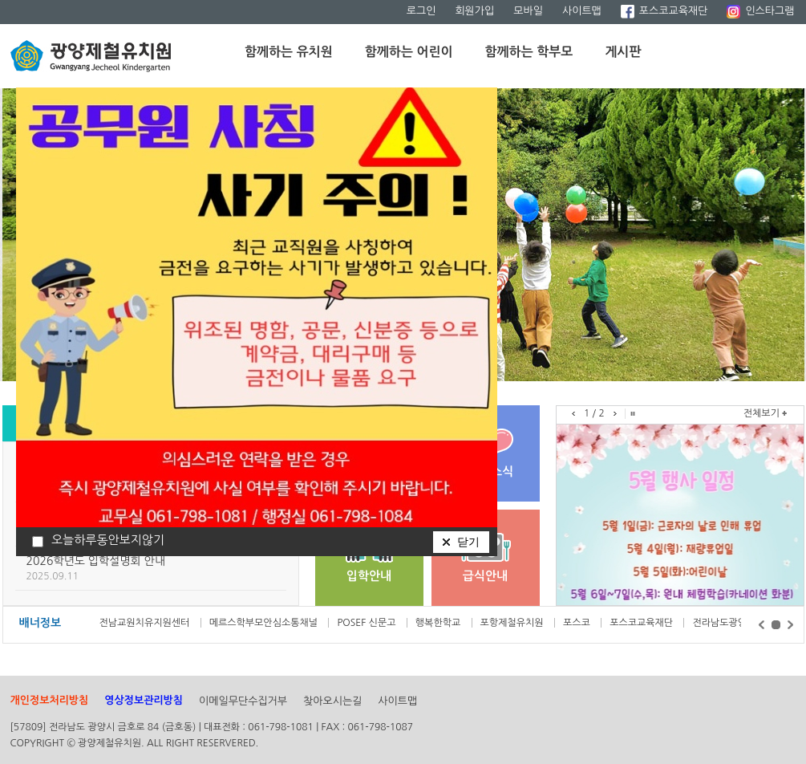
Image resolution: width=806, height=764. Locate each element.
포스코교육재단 (664, 11)
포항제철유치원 (513, 623)
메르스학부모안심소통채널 (265, 623)
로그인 (421, 11)
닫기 (468, 541)
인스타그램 (760, 11)
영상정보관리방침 (143, 700)
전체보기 (761, 413)
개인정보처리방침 (49, 700)
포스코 (578, 623)
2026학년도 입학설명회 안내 (95, 561)
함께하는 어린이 (409, 52)
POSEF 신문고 (367, 623)
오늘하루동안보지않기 (107, 540)
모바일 (528, 11)
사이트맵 (581, 11)
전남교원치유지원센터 (145, 623)
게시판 (623, 52)
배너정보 (40, 622)
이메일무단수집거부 (243, 701)
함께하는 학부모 (529, 52)
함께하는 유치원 (289, 52)
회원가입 (474, 11)
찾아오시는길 (332, 701)
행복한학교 (439, 623)
